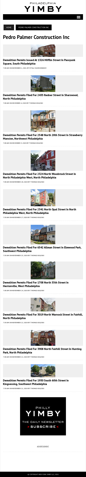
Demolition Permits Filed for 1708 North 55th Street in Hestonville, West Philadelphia (36, 284)
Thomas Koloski (36, 103)
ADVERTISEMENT (43, 446)
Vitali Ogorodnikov (37, 68)
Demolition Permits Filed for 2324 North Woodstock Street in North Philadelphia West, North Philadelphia (39, 175)
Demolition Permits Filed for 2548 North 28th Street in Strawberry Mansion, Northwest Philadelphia (42, 136)
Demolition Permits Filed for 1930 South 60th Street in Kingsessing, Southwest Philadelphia (36, 382)
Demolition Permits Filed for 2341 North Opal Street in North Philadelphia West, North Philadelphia (39, 211)
